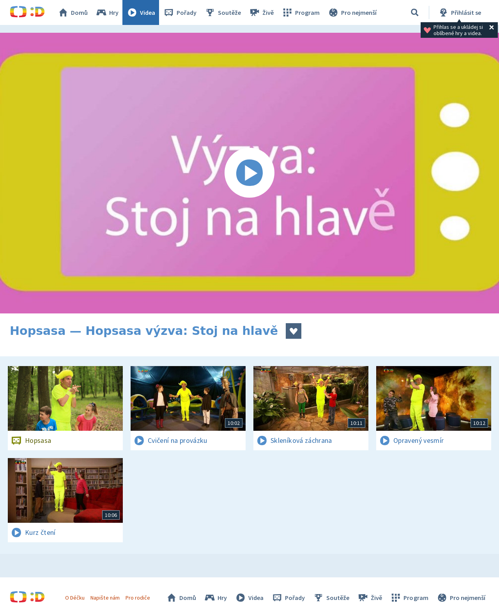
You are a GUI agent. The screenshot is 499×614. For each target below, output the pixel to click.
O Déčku (75, 597)
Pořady (179, 12)
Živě (261, 12)
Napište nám (104, 597)
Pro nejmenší (352, 12)
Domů (72, 12)
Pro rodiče (138, 597)
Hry (107, 12)
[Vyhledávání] (415, 12)
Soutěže (222, 12)
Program (300, 12)
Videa (140, 12)
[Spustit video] (249, 173)
